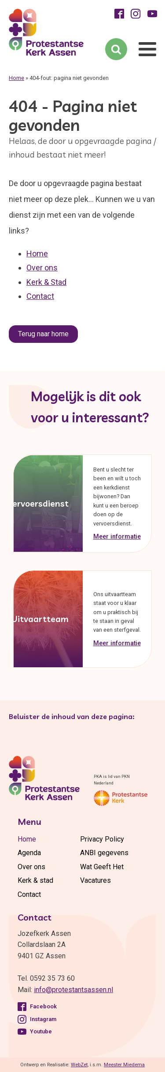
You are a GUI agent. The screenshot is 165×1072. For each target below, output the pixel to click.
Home (16, 78)
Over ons (42, 267)
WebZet (79, 1065)
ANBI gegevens (104, 853)
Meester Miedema (124, 1065)
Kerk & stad (35, 880)
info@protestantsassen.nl (73, 990)
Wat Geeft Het (102, 867)
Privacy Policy (102, 839)
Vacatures (95, 880)
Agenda (29, 853)
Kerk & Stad (46, 282)
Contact (40, 296)
